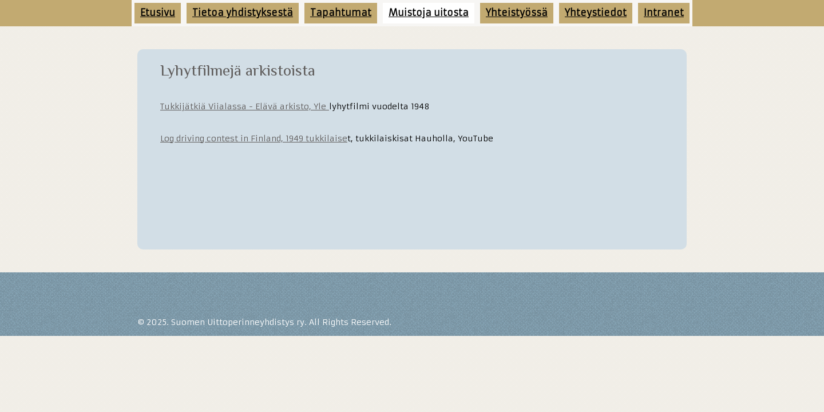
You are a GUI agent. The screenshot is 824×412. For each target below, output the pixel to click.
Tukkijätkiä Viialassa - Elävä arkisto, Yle (244, 106)
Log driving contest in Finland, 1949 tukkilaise (253, 138)
